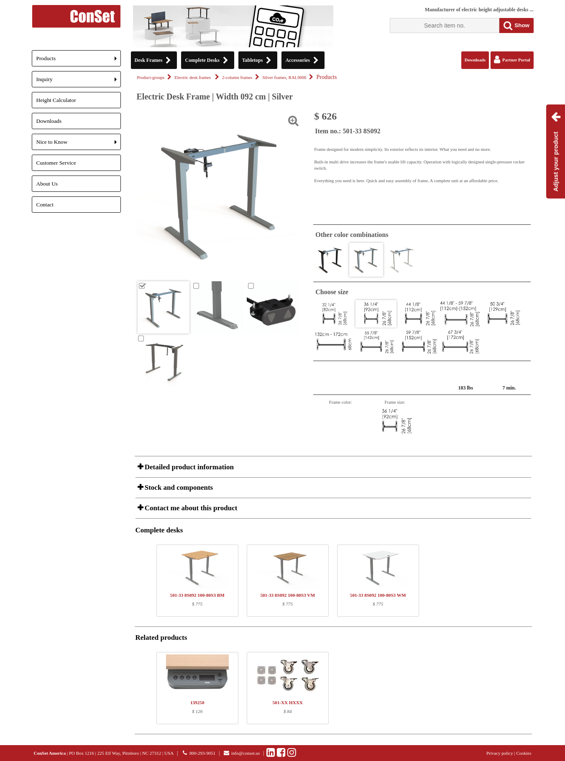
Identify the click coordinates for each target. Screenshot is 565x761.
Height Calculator (56, 100)
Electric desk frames (193, 77)
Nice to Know (78, 144)
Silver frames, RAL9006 (284, 77)
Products (78, 60)
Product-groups (151, 77)
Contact (45, 204)
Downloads (49, 121)
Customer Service (56, 163)
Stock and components (178, 487)
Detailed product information (188, 467)
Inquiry (78, 81)
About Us (47, 184)
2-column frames (237, 77)
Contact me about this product (190, 508)
